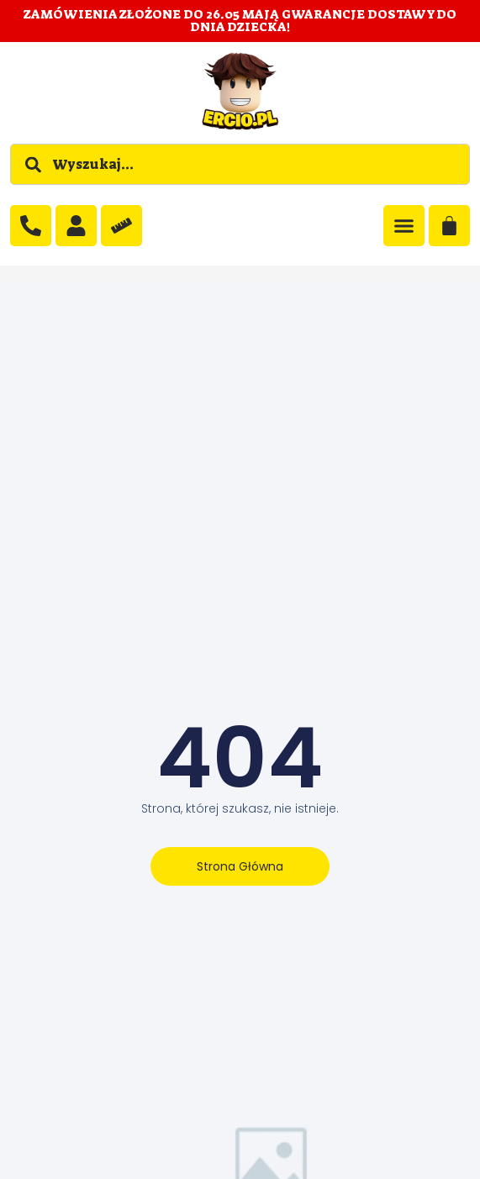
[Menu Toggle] (404, 225)
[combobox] (240, 164)
